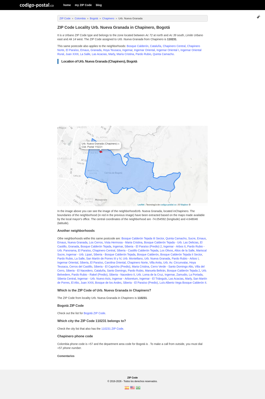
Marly (111, 54)
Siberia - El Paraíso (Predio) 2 (143, 246)
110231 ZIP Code (112, 328)
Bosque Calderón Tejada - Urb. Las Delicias (171, 242)
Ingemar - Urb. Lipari (79, 254)
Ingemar (127, 50)
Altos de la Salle (184, 250)
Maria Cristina (140, 266)
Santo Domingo (116, 270)
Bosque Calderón (137, 46)
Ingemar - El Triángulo (153, 278)
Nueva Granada (77, 242)
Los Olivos (166, 250)
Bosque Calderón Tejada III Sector (142, 238)
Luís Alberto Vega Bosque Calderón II (183, 282)
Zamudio (181, 274)
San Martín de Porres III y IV (103, 258)
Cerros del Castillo (80, 266)
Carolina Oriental (115, 262)
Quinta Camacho (163, 54)
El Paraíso (72, 50)
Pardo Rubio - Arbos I (185, 258)
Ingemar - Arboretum (125, 278)
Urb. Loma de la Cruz (150, 274)
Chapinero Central (174, 46)
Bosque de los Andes (108, 282)
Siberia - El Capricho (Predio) (112, 266)
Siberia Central (66, 278)
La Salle (85, 54)
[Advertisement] (132, 95)
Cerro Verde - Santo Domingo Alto (172, 266)
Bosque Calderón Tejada (96, 246)
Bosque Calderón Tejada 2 (183, 270)
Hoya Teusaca (112, 50)
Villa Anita (155, 262)
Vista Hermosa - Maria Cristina (123, 242)
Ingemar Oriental (144, 50)
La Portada (196, 274)
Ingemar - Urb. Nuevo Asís (93, 278)
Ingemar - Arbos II (174, 246)
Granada (96, 50)
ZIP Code (132, 377)
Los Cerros (96, 242)
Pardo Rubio (143, 54)
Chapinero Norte (137, 262)
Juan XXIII (72, 54)
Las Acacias (99, 54)
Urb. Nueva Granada (157, 258)
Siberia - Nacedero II (122, 274)
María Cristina (125, 54)
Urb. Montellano (133, 258)
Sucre (192, 238)
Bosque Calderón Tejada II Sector (181, 254)
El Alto (75, 282)
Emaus (84, 50)
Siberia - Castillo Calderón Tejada (138, 250)
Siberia (84, 262)
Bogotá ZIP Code (94, 313)
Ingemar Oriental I (168, 50)
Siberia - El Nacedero (79, 270)
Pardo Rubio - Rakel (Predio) (90, 274)
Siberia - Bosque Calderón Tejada (115, 254)
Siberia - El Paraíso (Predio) (140, 282)
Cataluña (155, 46)
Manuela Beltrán (155, 270)
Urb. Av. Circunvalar (175, 262)
